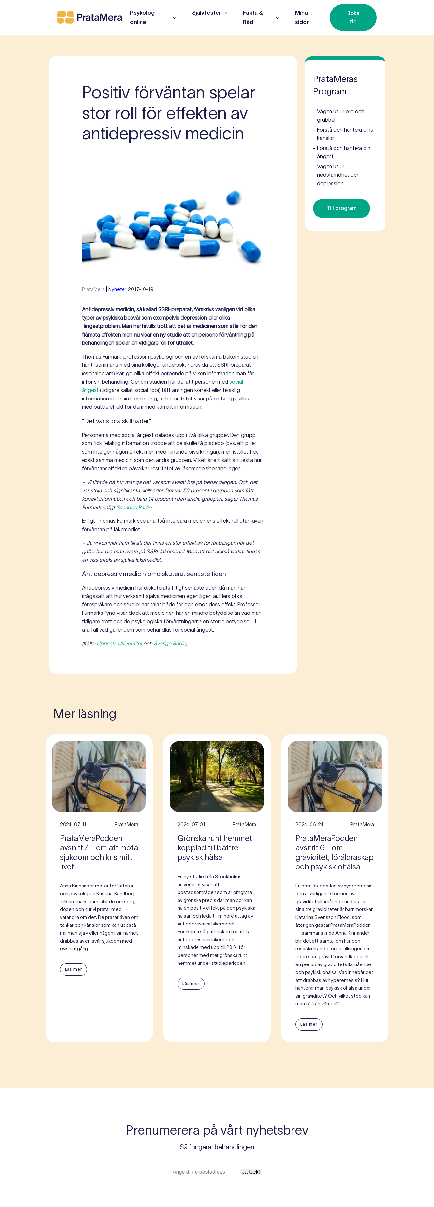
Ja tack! (251, 1172)
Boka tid (353, 17)
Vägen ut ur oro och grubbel (338, 115)
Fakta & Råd (253, 17)
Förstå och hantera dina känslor (343, 133)
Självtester (206, 13)
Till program (342, 208)
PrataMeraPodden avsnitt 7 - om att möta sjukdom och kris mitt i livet (99, 852)
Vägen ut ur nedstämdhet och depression (336, 174)
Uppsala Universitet (119, 643)
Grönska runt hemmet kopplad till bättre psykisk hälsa (215, 848)
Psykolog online (142, 17)
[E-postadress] (205, 1172)
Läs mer (73, 969)
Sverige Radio (170, 643)
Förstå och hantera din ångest (341, 152)
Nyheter (117, 289)
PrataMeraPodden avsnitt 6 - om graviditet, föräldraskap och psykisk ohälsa (334, 852)
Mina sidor (302, 17)
